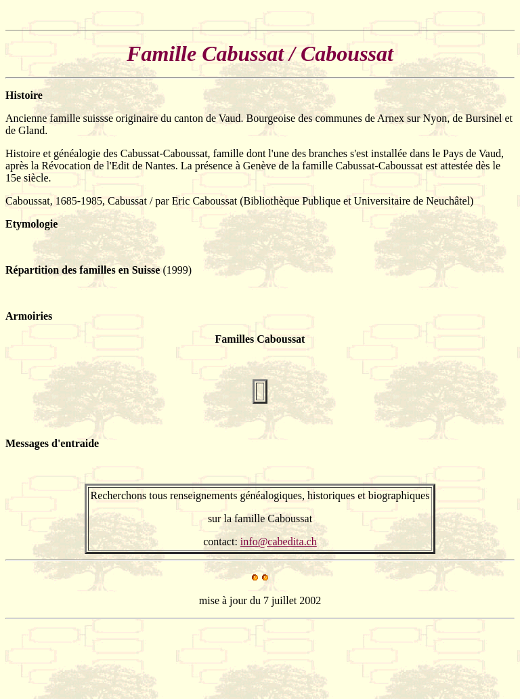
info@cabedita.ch (278, 541)
